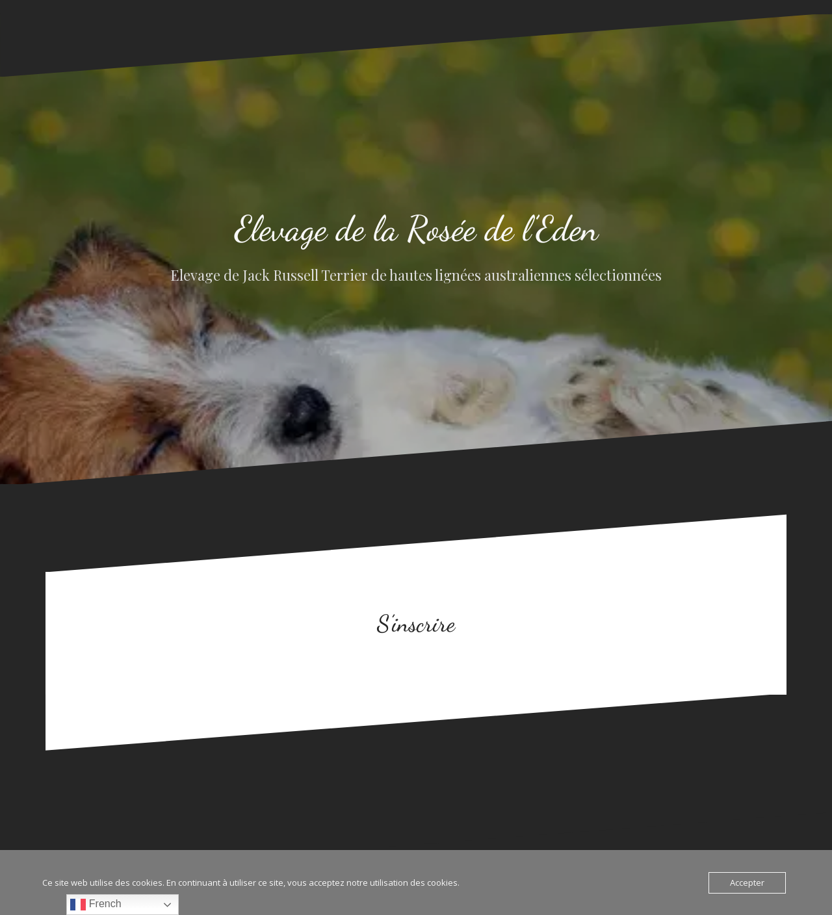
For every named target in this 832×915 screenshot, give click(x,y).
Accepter (747, 882)
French (95, 904)
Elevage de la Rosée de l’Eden (416, 228)
